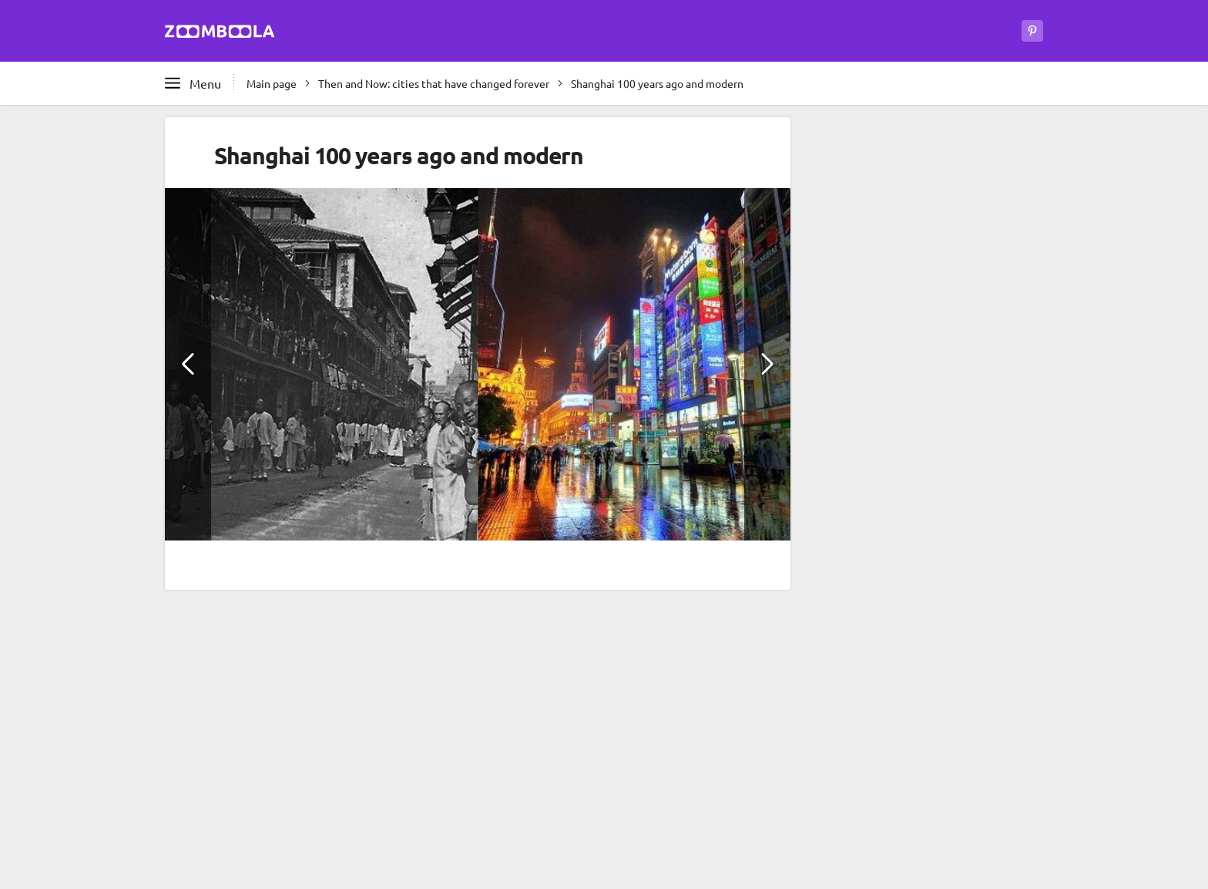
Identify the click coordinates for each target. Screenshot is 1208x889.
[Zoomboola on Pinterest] (1032, 31)
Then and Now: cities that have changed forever (433, 83)
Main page (272, 83)
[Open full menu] (193, 83)
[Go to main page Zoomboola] (220, 33)
